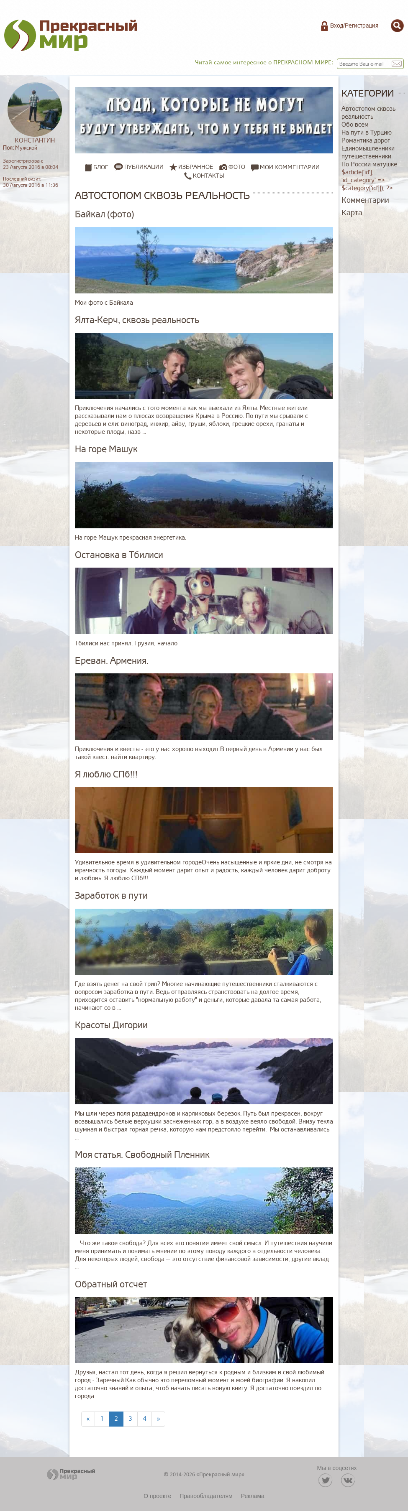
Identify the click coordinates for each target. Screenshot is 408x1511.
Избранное (195, 167)
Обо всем (355, 125)
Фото (236, 167)
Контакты (204, 175)
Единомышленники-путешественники (368, 153)
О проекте (157, 1496)
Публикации (144, 167)
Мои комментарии (285, 167)
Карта (351, 212)
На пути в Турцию (366, 133)
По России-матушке (369, 164)
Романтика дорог (365, 141)
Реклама (252, 1496)
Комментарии (365, 200)
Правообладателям (206, 1496)
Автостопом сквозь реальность (368, 113)
